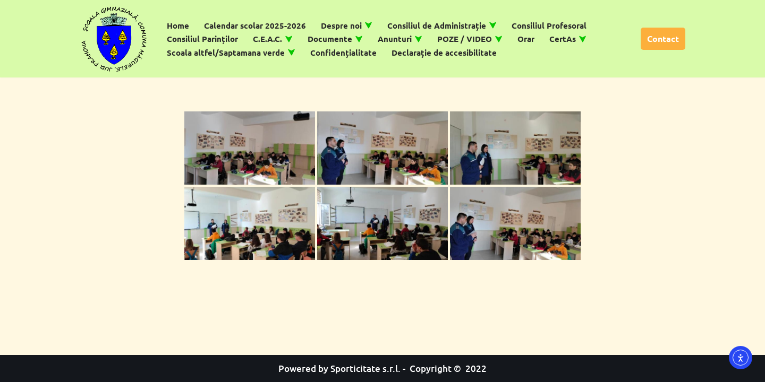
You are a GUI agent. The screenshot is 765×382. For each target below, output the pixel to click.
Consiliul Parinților (202, 38)
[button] (368, 25)
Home (178, 25)
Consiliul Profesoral (549, 25)
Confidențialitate (343, 52)
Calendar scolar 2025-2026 (255, 25)
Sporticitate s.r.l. (365, 368)
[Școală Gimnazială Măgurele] (114, 38)
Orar (525, 38)
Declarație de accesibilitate (444, 52)
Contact (663, 38)
